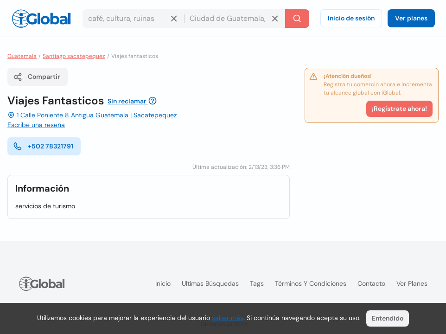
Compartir (36, 77)
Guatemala (22, 56)
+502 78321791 (43, 146)
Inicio (163, 283)
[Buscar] (297, 18)
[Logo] (41, 18)
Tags (257, 283)
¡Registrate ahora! (399, 108)
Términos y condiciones (310, 283)
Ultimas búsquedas (210, 283)
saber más (227, 318)
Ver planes (411, 18)
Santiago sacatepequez (74, 56)
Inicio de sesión (351, 18)
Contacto (371, 283)
